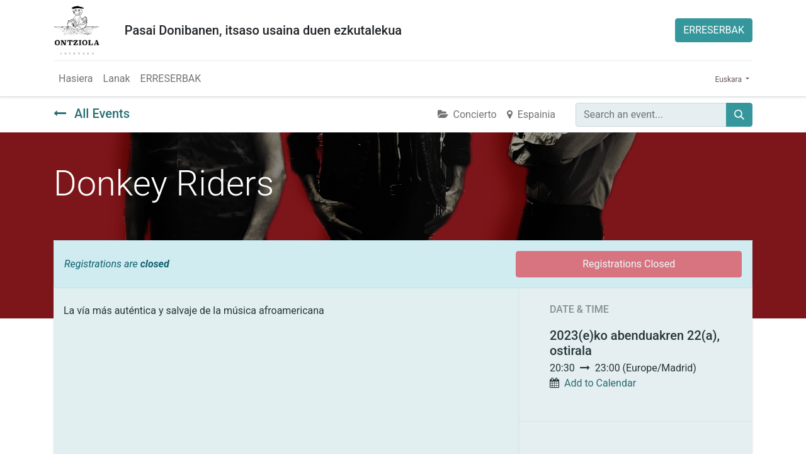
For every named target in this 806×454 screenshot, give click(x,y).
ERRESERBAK (713, 30)
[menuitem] (76, 78)
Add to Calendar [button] (600, 383)
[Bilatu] (739, 115)
